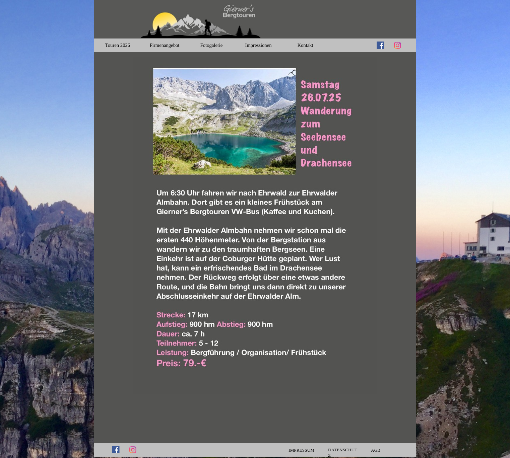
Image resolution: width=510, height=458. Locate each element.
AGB (375, 450)
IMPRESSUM (301, 450)
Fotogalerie (211, 45)
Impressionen (258, 45)
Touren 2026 (117, 45)
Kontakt (305, 45)
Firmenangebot (165, 45)
